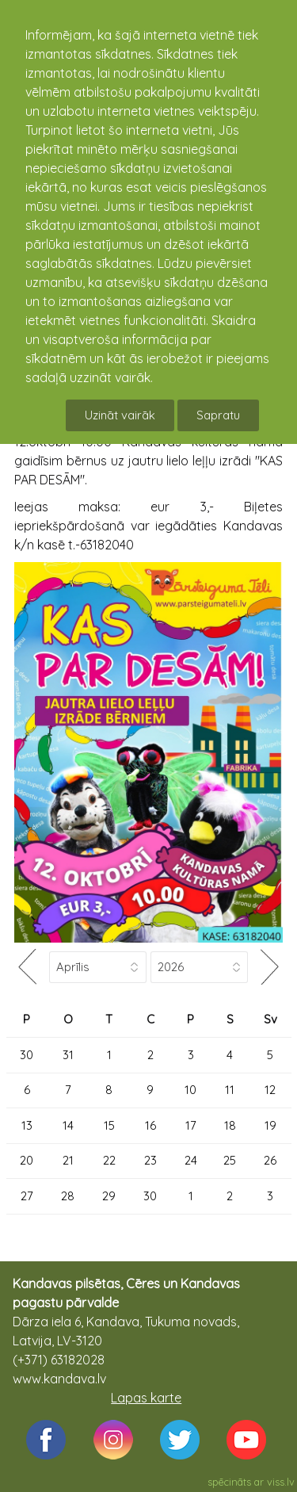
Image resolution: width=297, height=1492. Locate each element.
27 (27, 1195)
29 (109, 1195)
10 (190, 1089)
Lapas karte (146, 1398)
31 (68, 1054)
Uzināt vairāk (120, 415)
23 (150, 1160)
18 (230, 1125)
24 (191, 1160)
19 (270, 1125)
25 (229, 1160)
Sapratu (218, 415)
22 (109, 1160)
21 (68, 1160)
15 (109, 1125)
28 (67, 1195)
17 (190, 1125)
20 (26, 1160)
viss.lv (281, 1481)
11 (229, 1089)
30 (26, 1054)
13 (26, 1125)
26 (270, 1160)
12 (270, 1089)
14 (68, 1125)
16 (150, 1125)
